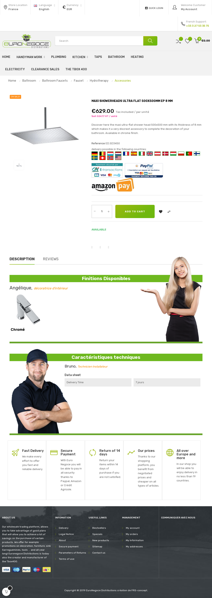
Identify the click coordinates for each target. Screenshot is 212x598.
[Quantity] (102, 211)
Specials (97, 534)
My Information (135, 540)
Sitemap (97, 546)
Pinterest (111, 247)
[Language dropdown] (44, 7)
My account (133, 527)
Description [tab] (22, 259)
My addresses (134, 546)
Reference (98, 143)
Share (95, 247)
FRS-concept (139, 590)
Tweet (103, 247)
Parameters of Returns (72, 552)
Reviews (51, 259)
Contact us (98, 552)
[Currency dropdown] (71, 7)
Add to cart (135, 211)
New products (100, 540)
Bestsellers (99, 527)
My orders (132, 534)
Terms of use (66, 558)
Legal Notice (66, 534)
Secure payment (68, 546)
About (62, 540)
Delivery (64, 527)
